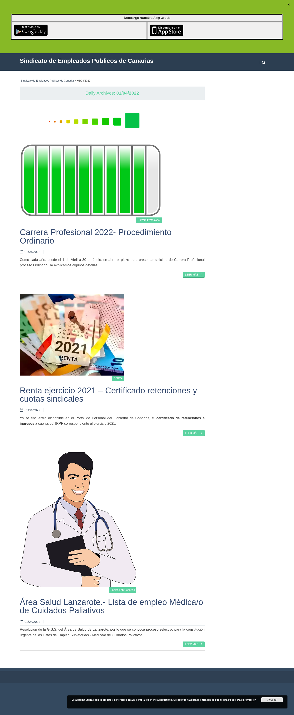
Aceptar (271, 699)
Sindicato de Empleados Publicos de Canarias (47, 80)
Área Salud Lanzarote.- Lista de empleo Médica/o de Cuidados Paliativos (111, 606)
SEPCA (118, 378)
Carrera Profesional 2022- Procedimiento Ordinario (96, 236)
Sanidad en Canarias (122, 589)
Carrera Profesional (149, 220)
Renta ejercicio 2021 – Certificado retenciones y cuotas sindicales (108, 394)
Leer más (193, 274)
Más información (246, 699)
